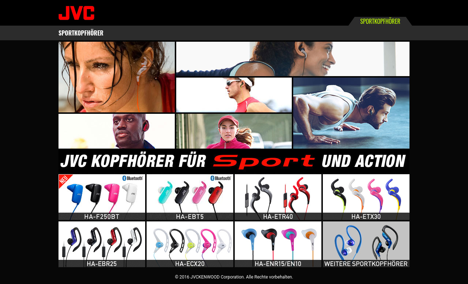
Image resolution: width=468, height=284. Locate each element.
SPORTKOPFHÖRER (80, 33)
